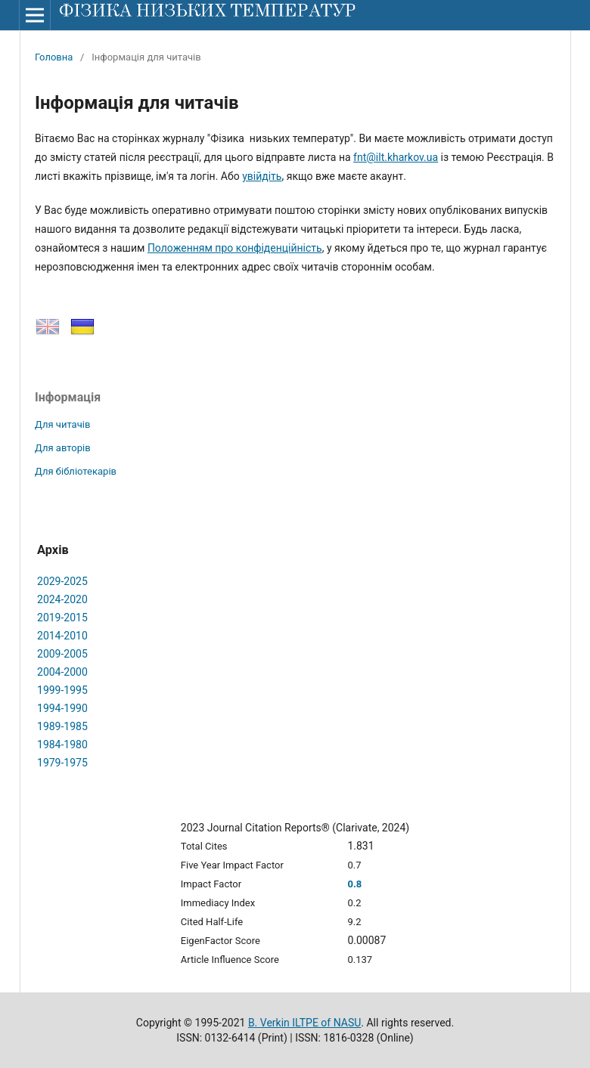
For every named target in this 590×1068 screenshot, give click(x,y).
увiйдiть (261, 176)
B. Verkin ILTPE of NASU (304, 1023)
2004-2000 (62, 672)
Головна (54, 57)
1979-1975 (62, 763)
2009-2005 (62, 654)
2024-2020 (62, 599)
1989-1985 (62, 726)
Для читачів (62, 424)
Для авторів (63, 448)
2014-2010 (62, 636)
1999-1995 (62, 690)
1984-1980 (62, 744)
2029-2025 (62, 581)
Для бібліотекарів (75, 471)
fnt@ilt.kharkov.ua (395, 157)
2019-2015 (62, 617)
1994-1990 (62, 708)
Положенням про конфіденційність (235, 248)
